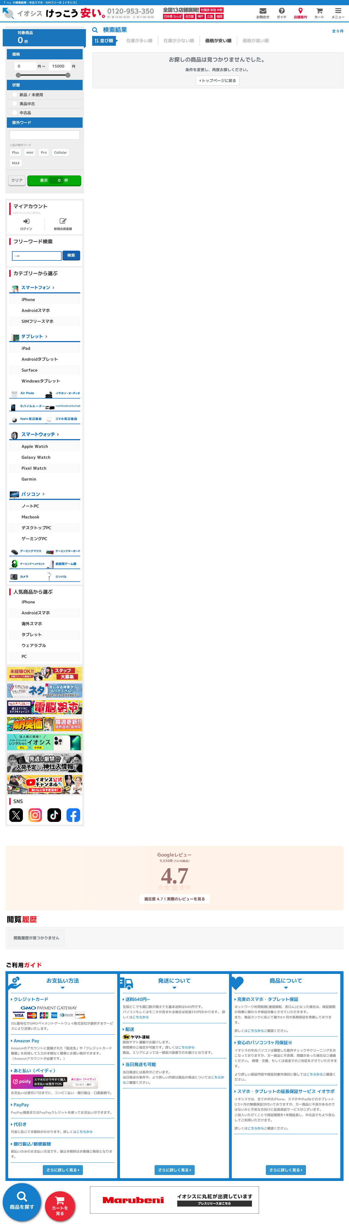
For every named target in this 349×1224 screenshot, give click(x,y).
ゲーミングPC (34, 539)
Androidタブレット (40, 359)
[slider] (18, 75)
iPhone (28, 299)
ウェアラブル (34, 645)
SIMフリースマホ (37, 321)
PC (24, 656)
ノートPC (30, 506)
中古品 (25, 112)
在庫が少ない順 (179, 41)
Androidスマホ (36, 310)
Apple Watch (35, 446)
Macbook (31, 517)
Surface (30, 370)
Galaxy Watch (36, 457)
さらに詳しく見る (62, 1170)
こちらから (84, 1131)
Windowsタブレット (41, 381)
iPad (26, 348)
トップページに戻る (217, 80)
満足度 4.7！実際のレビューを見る (174, 898)
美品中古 (27, 103)
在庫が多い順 (139, 41)
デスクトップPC (37, 528)
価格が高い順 (256, 41)
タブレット (32, 634)
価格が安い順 (218, 41)
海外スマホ (32, 624)
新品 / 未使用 (31, 94)
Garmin (29, 479)
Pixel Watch (34, 468)
